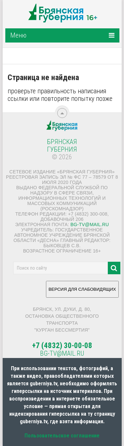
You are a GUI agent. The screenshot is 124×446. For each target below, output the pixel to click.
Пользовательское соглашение (62, 435)
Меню (18, 35)
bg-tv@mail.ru (89, 224)
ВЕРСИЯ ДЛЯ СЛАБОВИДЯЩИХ (82, 292)
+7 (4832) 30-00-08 (62, 345)
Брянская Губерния (62, 145)
